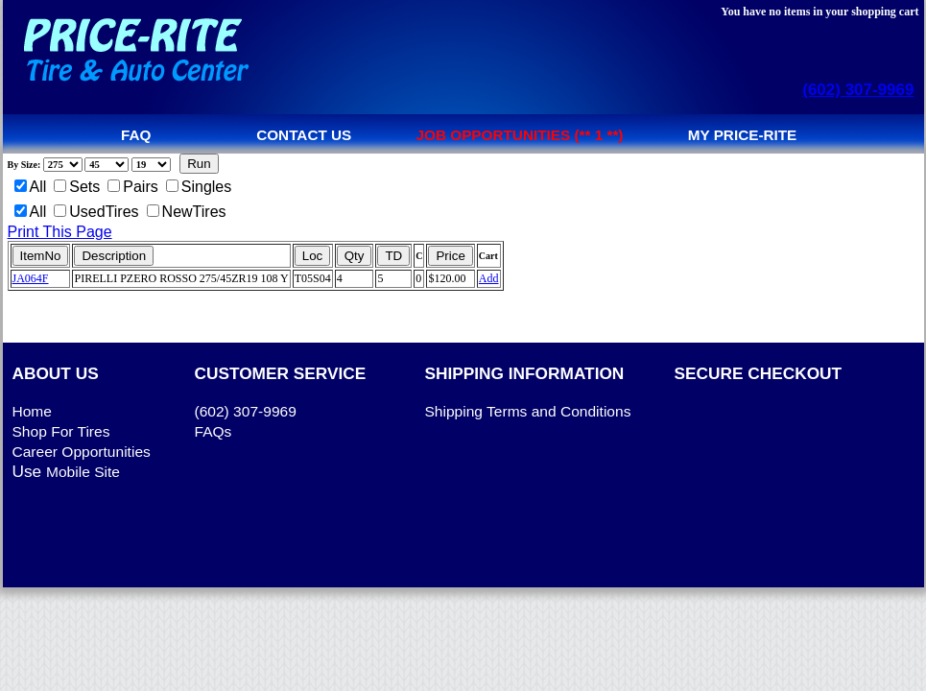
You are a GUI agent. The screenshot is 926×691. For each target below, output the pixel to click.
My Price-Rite (742, 135)
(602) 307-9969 (858, 90)
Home (32, 411)
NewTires (186, 211)
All (30, 187)
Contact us (303, 135)
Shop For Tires (61, 431)
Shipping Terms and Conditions (528, 411)
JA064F (30, 278)
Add (489, 278)
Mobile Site (83, 472)
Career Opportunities (81, 451)
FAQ (136, 135)
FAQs (213, 431)
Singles (198, 187)
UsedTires (96, 211)
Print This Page (60, 232)
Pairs (132, 187)
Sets (77, 187)
